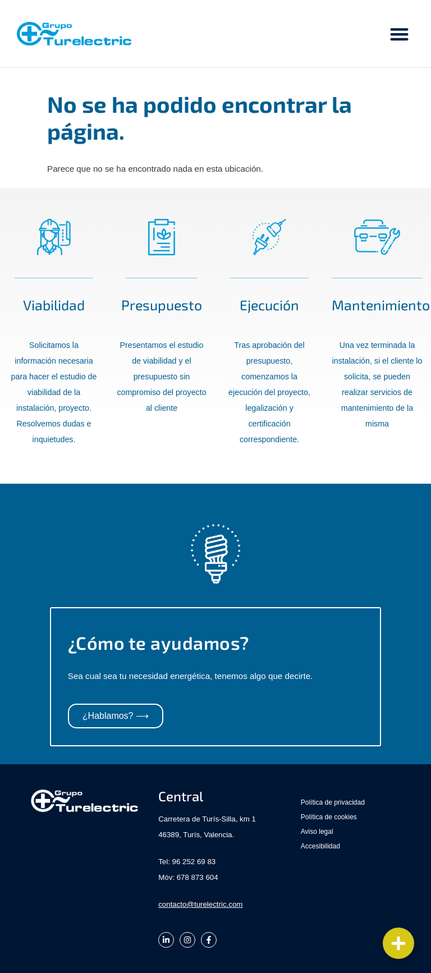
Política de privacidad (333, 802)
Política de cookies (329, 817)
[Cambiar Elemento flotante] (398, 943)
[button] (400, 34)
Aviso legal (317, 832)
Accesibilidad (320, 846)
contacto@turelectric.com (200, 904)
